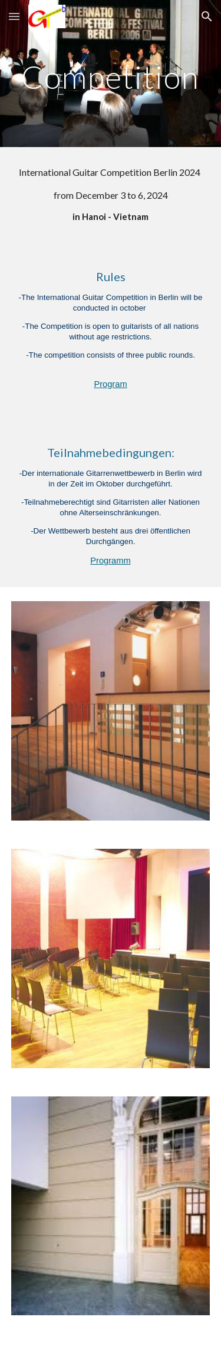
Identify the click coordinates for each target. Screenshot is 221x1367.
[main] (110, 81)
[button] (14, 16)
